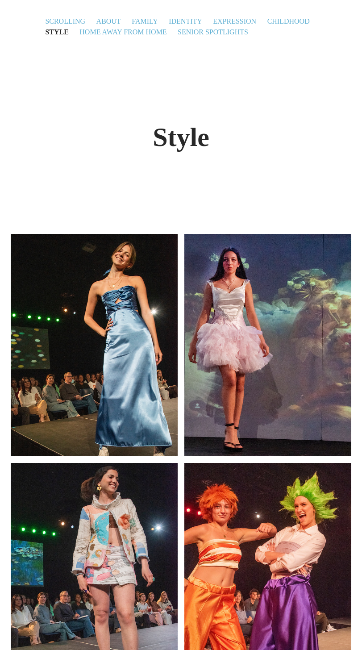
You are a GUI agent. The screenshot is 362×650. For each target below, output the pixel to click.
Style (56, 32)
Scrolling (65, 21)
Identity (185, 21)
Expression (234, 21)
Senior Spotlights (213, 32)
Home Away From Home (122, 32)
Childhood (288, 21)
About (108, 21)
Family (145, 21)
